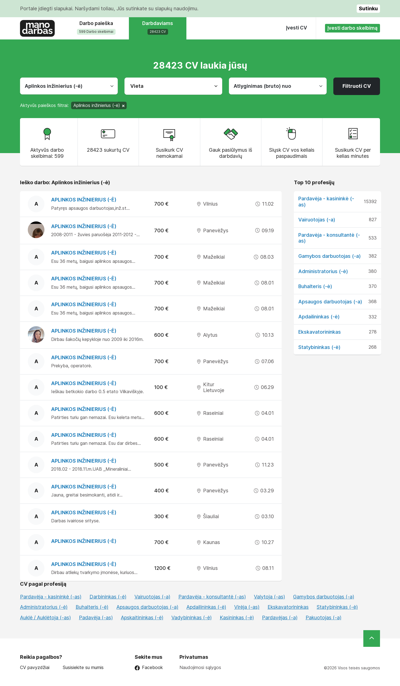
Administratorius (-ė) (323, 271)
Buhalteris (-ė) (315, 286)
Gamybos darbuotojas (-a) (329, 256)
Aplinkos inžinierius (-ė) (83, 200)
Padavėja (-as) (96, 617)
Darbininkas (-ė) (107, 597)
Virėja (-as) (246, 607)
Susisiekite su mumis (83, 667)
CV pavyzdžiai (34, 667)
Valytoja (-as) (269, 597)
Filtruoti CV (356, 86)
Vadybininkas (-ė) (191, 617)
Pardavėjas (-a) (280, 617)
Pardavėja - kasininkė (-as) (50, 597)
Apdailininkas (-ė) (319, 317)
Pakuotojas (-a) (323, 617)
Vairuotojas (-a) (316, 220)
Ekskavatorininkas (319, 332)
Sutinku (368, 8)
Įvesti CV (296, 28)
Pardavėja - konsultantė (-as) (212, 597)
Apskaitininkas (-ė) (142, 617)
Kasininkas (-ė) (237, 617)
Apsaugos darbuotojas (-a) (330, 302)
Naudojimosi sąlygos (200, 667)
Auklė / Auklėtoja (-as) (45, 617)
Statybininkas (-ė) (319, 347)
